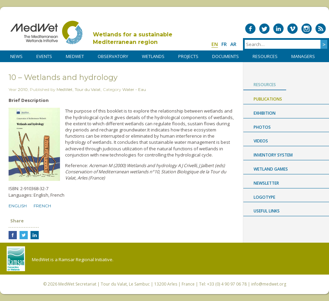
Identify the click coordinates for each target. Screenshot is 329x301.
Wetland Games (271, 169)
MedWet (46, 32)
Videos (261, 141)
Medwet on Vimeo (292, 28)
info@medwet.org (268, 284)
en (214, 44)
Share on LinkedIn (35, 235)
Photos (262, 127)
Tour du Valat (88, 89)
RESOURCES (265, 56)
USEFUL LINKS (267, 211)
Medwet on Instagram (306, 28)
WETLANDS (153, 56)
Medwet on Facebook (250, 28)
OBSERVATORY (113, 56)
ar (233, 44)
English (18, 205)
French (42, 205)
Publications (268, 99)
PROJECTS (188, 56)
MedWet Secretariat (77, 284)
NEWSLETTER (266, 183)
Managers (303, 56)
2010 (23, 89)
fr (224, 44)
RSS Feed (320, 28)
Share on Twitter (24, 235)
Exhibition (265, 113)
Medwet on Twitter (264, 28)
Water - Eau (134, 89)
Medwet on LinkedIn (278, 28)
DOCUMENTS (225, 56)
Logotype (264, 197)
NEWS (16, 56)
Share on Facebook (13, 235)
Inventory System (273, 155)
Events (44, 56)
